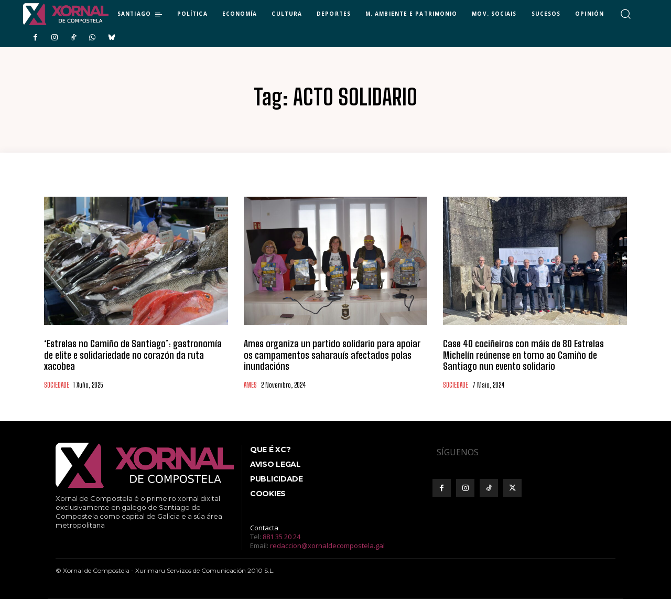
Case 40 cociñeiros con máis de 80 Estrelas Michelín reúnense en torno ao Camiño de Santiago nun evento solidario (523, 355)
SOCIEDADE (56, 385)
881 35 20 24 (281, 536)
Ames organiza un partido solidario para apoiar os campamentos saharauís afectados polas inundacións (332, 355)
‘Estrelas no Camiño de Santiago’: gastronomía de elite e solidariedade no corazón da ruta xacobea (133, 355)
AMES (250, 385)
